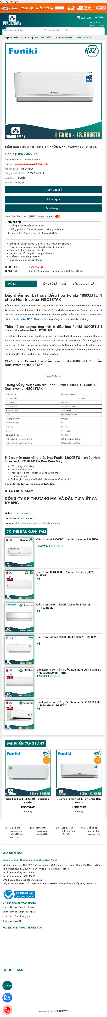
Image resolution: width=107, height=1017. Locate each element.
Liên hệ (7, 985)
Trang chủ (7, 37)
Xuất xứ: (9, 182)
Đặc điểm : (10, 177)
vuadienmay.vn (23, 512)
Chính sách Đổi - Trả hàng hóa (16, 916)
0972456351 (29, 872)
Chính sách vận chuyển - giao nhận (18, 911)
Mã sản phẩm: (12, 168)
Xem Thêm (53, 375)
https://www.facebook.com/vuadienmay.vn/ (38, 522)
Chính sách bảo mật (11, 920)
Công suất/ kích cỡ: (15, 173)
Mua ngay (53, 199)
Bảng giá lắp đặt (84, 283)
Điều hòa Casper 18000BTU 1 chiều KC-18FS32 (66, 636)
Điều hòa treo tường (23, 37)
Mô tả (12, 283)
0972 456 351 (36, 267)
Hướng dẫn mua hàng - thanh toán (18, 906)
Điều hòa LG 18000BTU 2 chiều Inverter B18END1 (67, 539)
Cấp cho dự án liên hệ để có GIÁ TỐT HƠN (26, 164)
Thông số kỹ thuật (53, 283)
